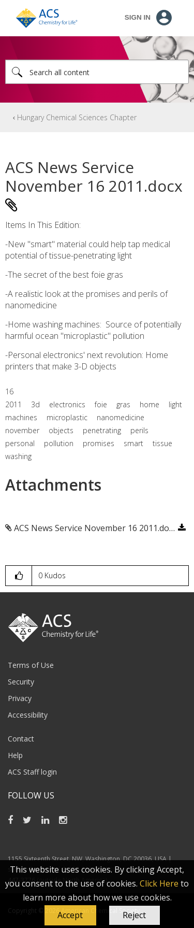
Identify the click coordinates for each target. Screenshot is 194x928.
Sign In (138, 17)
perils (139, 430)
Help (15, 755)
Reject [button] (134, 915)
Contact (21, 739)
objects (61, 430)
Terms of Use (31, 665)
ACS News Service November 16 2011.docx (95, 528)
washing (18, 456)
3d (35, 404)
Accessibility (28, 715)
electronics (67, 404)
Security (21, 682)
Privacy (20, 698)
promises (98, 443)
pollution (58, 443)
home (149, 404)
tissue (162, 443)
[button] (70, 915)
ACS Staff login (32, 772)
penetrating (102, 430)
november (22, 430)
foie (101, 404)
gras (123, 404)
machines (21, 417)
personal (20, 443)
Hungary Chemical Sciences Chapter (77, 117)
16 (9, 391)
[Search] (97, 72)
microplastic (67, 417)
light (175, 404)
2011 (13, 404)
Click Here (159, 883)
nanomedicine (120, 417)
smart (133, 443)
